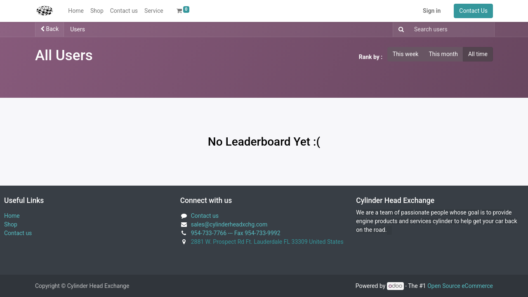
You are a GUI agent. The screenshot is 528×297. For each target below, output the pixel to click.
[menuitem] (76, 11)
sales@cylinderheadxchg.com (229, 224)
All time (478, 54)
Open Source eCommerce (460, 286)
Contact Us (473, 10)
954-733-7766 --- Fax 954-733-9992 (235, 233)
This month (443, 54)
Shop (10, 224)
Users (77, 29)
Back (49, 29)
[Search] (399, 29)
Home (12, 215)
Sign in (432, 10)
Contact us (18, 233)
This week (406, 54)
